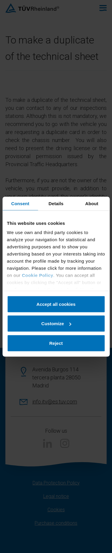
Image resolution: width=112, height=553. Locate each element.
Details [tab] (56, 203)
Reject (56, 342)
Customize (56, 323)
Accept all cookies (56, 303)
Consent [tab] (20, 203)
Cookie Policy (37, 275)
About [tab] (91, 203)
